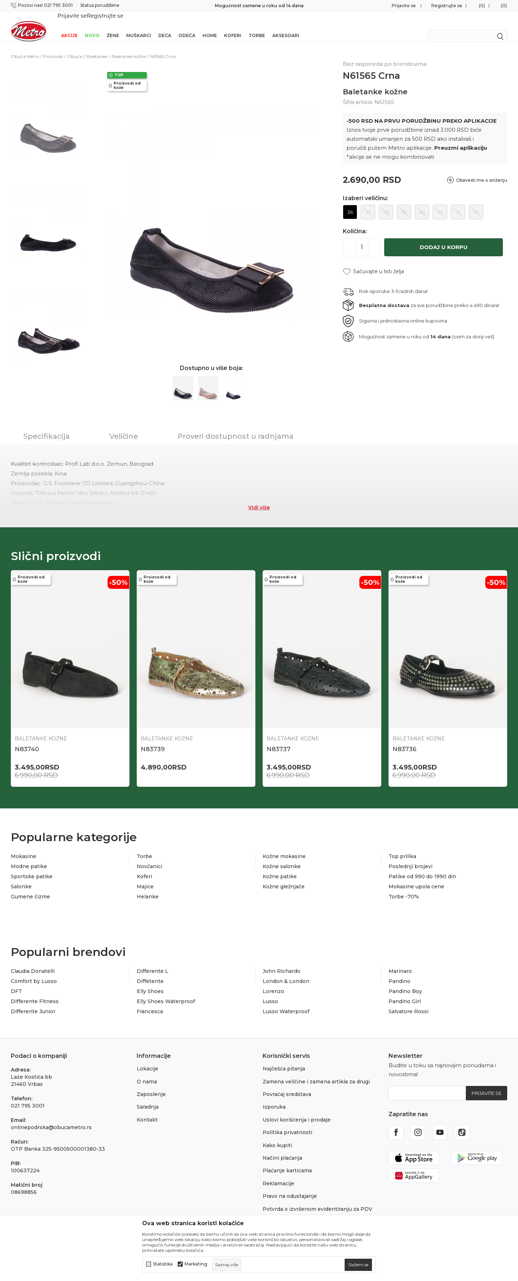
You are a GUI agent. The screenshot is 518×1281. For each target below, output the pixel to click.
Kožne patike (280, 868)
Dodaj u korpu (444, 237)
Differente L (152, 963)
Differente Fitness (35, 993)
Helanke (148, 888)
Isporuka (274, 1098)
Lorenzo (273, 983)
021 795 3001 (28, 1097)
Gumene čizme (30, 888)
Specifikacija (46, 427)
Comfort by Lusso (34, 973)
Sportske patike (32, 868)
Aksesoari (285, 26)
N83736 (404, 739)
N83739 (153, 739)
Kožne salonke (282, 858)
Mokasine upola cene (416, 878)
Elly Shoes (150, 983)
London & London (286, 973)
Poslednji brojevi (410, 858)
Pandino (399, 973)
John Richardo (281, 963)
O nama (147, 1073)
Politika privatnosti (287, 1124)
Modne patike (29, 858)
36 (350, 203)
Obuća (74, 47)
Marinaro (400, 963)
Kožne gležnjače (284, 878)
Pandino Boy (405, 983)
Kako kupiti (277, 1137)
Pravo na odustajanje (290, 1188)
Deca (164, 26)
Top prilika (402, 848)
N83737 (279, 739)
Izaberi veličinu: (365, 189)
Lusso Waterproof (286, 1003)
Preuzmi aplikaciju (460, 138)
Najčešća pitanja (284, 1060)
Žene (113, 26)
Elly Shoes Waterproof (166, 993)
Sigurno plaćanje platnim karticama (259, 5)
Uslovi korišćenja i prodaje (297, 1111)
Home (210, 26)
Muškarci (138, 26)
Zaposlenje (151, 1086)
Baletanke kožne (129, 47)
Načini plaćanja (282, 1149)
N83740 (27, 739)
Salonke (21, 878)
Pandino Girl (404, 993)
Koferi (232, 26)
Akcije (69, 26)
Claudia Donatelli (33, 963)
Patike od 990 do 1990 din (422, 868)
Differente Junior (33, 1003)
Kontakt (147, 1111)
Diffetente (150, 973)
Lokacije (147, 1060)
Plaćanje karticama (287, 1162)
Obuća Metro (25, 47)
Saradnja (148, 1098)
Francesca (150, 1003)
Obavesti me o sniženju (481, 170)
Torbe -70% (403, 888)
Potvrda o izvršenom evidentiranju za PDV (317, 1200)
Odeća (186, 26)
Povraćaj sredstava (287, 1086)
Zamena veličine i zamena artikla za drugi (316, 1073)
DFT (16, 983)
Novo (92, 26)
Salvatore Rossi (408, 1003)
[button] (373, 262)
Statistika (163, 1264)
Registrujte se (446, 5)
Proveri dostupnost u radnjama (236, 427)
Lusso (270, 993)
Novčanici (149, 858)
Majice (145, 878)
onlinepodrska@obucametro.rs (51, 1119)
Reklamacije (278, 1175)
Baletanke (96, 47)
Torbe (257, 26)
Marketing (196, 1264)
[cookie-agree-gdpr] (358, 1265)
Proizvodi (53, 47)
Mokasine (23, 848)
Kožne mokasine (284, 848)
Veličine (123, 427)
